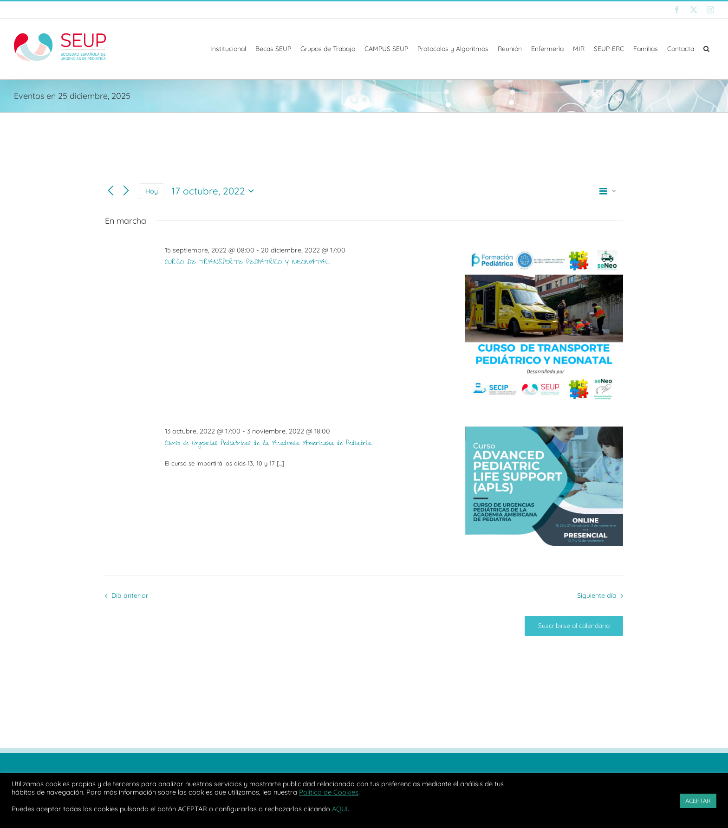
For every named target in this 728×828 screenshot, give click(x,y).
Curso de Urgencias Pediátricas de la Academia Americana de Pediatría (268, 444)
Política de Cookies (328, 792)
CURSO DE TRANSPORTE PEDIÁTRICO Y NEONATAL (247, 263)
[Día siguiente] (126, 191)
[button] (706, 49)
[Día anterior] (111, 191)
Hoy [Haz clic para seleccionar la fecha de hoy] (151, 191)
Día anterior (130, 595)
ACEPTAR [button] (698, 800)
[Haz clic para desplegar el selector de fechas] (214, 191)
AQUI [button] (340, 808)
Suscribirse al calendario (574, 626)
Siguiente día (597, 595)
